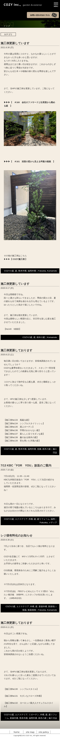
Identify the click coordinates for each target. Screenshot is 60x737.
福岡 (53, 519)
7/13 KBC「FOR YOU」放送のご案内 (26, 465)
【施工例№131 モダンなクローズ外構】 (23, 696)
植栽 (24, 610)
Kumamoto (52, 271)
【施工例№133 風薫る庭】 (17, 420)
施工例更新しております (16, 350)
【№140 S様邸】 (12, 329)
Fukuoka (42, 271)
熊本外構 (22, 271)
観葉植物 (32, 610)
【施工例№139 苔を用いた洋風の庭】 (22, 440)
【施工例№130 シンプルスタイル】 (21, 689)
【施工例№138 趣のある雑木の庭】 (21, 437)
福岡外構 (32, 271)
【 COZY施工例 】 (18, 259)
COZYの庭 (9, 271)
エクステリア (21, 519)
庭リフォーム (43, 519)
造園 (39, 449)
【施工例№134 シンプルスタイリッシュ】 (24, 423)
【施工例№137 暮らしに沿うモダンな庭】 (24, 434)
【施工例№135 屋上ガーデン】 (19, 427)
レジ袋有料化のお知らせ (16, 535)
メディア (53, 522)
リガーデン (34, 714)
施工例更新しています (15, 43)
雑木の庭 (41, 337)
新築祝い (52, 606)
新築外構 (43, 606)
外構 (31, 519)
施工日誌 (53, 718)
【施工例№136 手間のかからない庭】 (22, 430)
